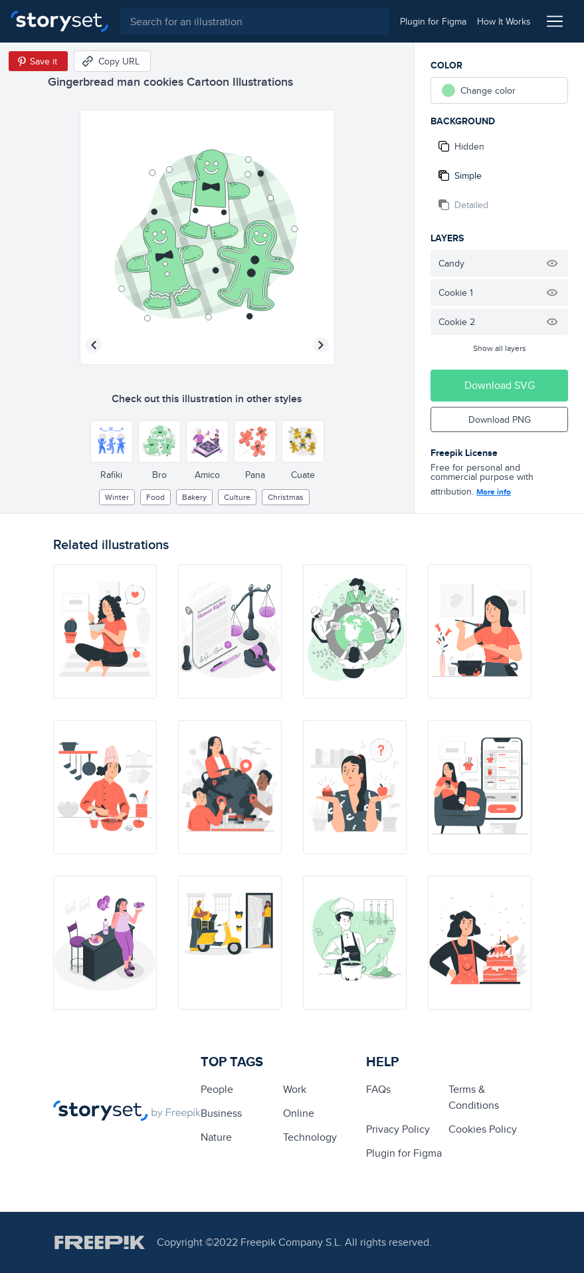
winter (117, 497)
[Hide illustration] (552, 263)
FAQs (378, 1089)
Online (298, 1113)
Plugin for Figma (404, 1153)
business (221, 1113)
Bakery (194, 497)
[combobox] (254, 21)
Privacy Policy (398, 1129)
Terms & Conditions (473, 1097)
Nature (216, 1137)
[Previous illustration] (94, 345)
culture (237, 497)
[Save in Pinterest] (38, 61)
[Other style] (111, 441)
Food (155, 497)
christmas (286, 497)
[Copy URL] (112, 61)
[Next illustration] (321, 345)
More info (493, 492)
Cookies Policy (482, 1129)
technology (310, 1137)
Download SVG (499, 385)
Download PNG (499, 419)
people (217, 1089)
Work (294, 1089)
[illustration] (105, 631)
